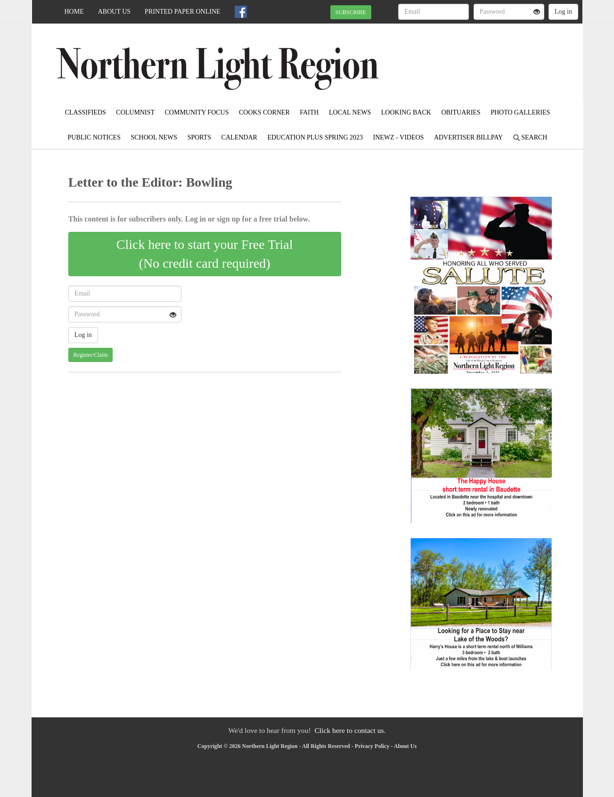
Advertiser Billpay (468, 137)
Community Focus (197, 112)
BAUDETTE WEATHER (496, 56)
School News (154, 137)
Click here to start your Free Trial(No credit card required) (204, 254)
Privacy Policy (372, 746)
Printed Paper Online (183, 11)
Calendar (239, 137)
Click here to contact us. (349, 730)
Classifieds (85, 112)
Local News (350, 112)
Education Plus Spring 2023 (315, 137)
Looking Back (406, 112)
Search (530, 137)
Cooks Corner (264, 112)
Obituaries (460, 112)
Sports (200, 137)
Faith (309, 112)
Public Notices (94, 137)
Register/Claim (91, 355)
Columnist (135, 112)
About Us (114, 11)
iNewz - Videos (398, 137)
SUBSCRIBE (351, 12)
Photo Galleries (520, 112)
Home (74, 11)
